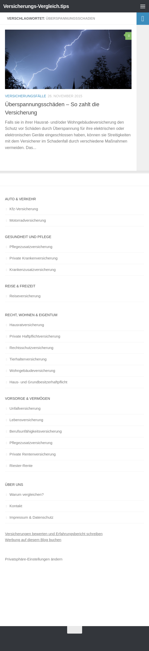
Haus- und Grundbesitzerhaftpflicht (38, 382)
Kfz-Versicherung (23, 209)
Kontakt (15, 506)
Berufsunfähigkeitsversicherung (35, 431)
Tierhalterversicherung (28, 359)
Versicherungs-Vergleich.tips (37, 6)
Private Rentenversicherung (32, 454)
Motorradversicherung (27, 220)
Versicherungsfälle (25, 96)
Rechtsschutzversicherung (31, 348)
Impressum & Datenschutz (31, 517)
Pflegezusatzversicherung (30, 247)
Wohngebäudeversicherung (32, 370)
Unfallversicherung (24, 408)
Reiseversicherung (24, 296)
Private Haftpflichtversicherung (34, 336)
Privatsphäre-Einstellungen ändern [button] (33, 559)
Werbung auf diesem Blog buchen (33, 540)
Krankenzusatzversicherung (32, 269)
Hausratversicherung (26, 325)
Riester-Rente (21, 465)
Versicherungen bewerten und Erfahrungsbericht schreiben (54, 534)
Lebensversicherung (26, 420)
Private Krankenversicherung (33, 258)
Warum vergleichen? (26, 494)
